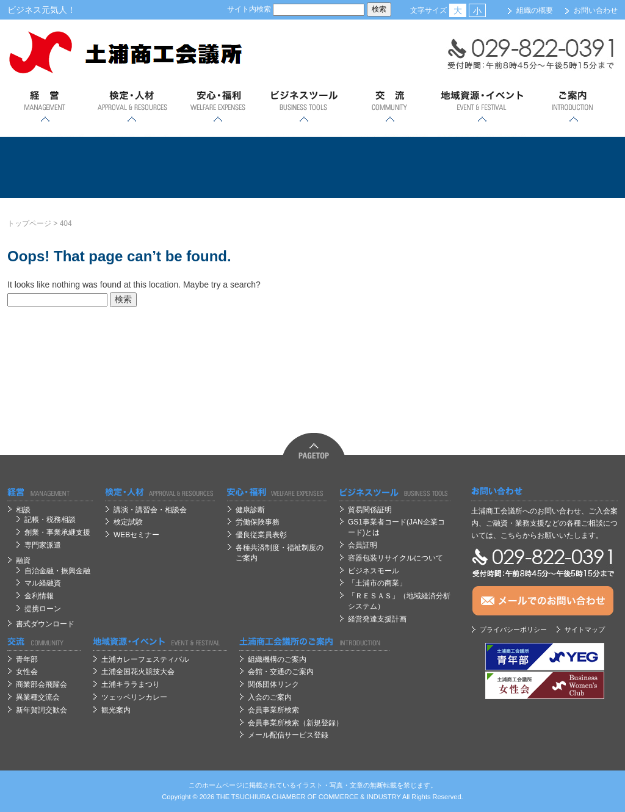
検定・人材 (131, 107)
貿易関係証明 (370, 510)
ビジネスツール (304, 107)
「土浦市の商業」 (377, 583)
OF (312, 796)
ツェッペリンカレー (134, 697)
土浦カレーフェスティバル (145, 659)
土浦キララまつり (130, 684)
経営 (45, 107)
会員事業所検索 (273, 710)
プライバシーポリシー (513, 629)
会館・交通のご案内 (281, 671)
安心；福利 (217, 107)
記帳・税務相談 (50, 519)
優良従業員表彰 (261, 535)
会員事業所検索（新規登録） (295, 723)
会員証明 (362, 545)
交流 (390, 107)
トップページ (29, 223)
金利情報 (39, 596)
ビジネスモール (373, 571)
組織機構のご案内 (277, 659)
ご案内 (573, 107)
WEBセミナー (136, 535)
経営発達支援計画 (377, 619)
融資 (23, 560)
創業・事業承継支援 (57, 532)
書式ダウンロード (45, 624)
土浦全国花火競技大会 (138, 671)
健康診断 (250, 510)
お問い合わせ (596, 10)
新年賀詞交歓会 (41, 710)
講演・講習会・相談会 (150, 510)
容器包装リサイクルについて (395, 558)
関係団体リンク (273, 684)
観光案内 (116, 710)
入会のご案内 (270, 697)
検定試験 (128, 522)
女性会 (27, 671)
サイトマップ (585, 629)
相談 (23, 510)
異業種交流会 (38, 697)
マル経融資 (42, 583)
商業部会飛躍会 (41, 684)
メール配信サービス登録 (288, 735)
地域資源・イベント (482, 107)
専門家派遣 (42, 545)
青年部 (27, 659)
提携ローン (42, 608)
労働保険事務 (258, 522)
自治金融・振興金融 (57, 571)
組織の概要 (534, 10)
